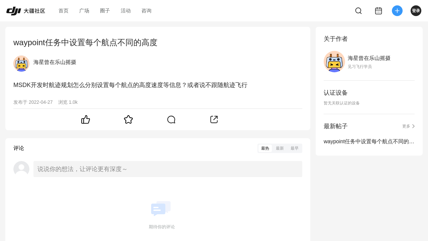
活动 (126, 10)
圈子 (105, 10)
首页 (64, 10)
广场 (84, 10)
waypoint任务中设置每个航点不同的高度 (369, 141)
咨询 (146, 10)
